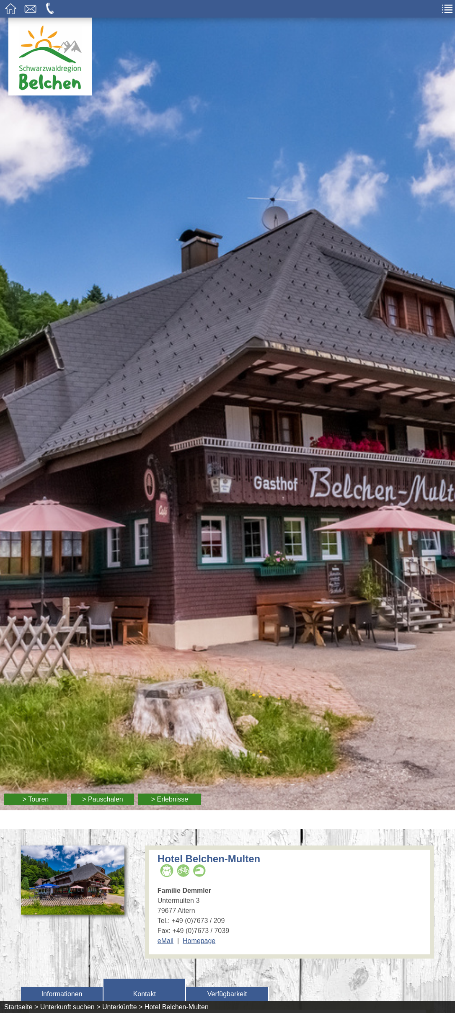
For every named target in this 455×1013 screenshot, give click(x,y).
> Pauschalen (102, 799)
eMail (165, 940)
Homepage (199, 940)
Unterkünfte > (122, 1006)
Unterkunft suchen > (70, 1006)
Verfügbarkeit (227, 994)
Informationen (62, 994)
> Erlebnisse (170, 799)
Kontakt (144, 994)
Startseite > (21, 1006)
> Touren (36, 799)
